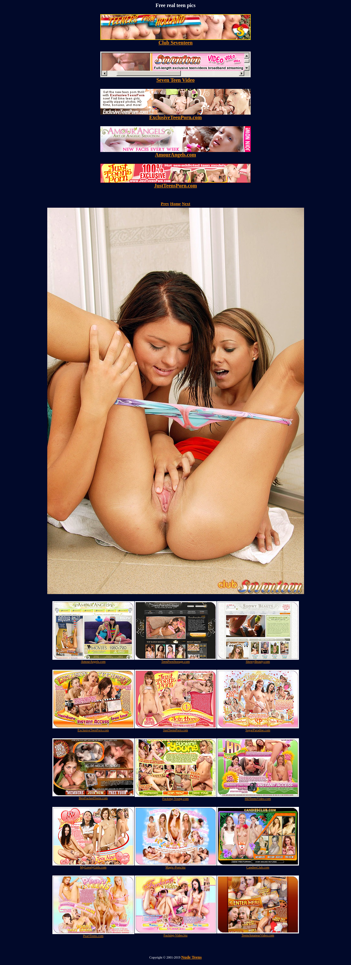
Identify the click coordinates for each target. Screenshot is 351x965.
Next (186, 203)
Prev (165, 203)
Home (175, 203)
